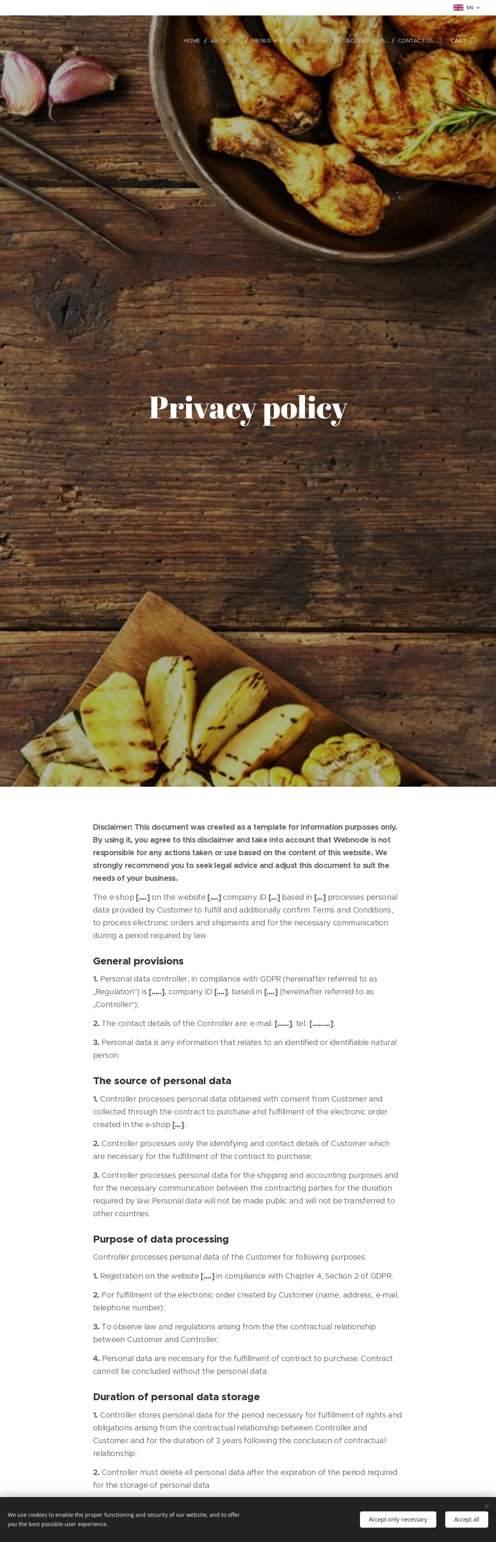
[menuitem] (183, 40)
